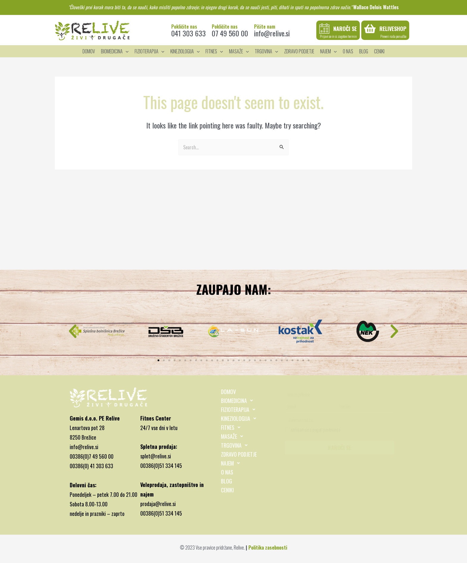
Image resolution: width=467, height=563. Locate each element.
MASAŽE (233, 436)
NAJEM (232, 463)
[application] (126, 51)
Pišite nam (264, 26)
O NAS (227, 472)
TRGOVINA (236, 445)
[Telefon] (365, 406)
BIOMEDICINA (238, 400)
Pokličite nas (184, 26)
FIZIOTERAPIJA (240, 409)
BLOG (226, 481)
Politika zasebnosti (267, 547)
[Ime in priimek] (340, 394)
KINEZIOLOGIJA (240, 418)
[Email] (311, 406)
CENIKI (227, 490)
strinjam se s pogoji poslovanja (312, 429)
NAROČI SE (339, 447)
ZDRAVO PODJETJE (239, 454)
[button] (73, 331)
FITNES (232, 427)
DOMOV (228, 392)
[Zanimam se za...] (340, 420)
